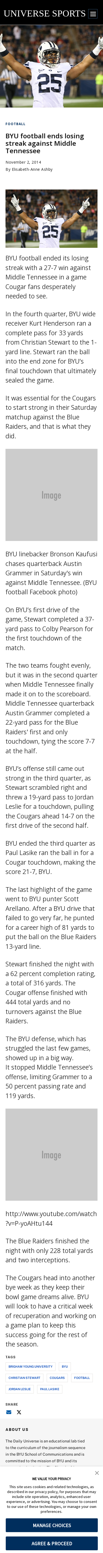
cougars (57, 1377)
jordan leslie (20, 1389)
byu (65, 1366)
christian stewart (24, 1377)
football (82, 1377)
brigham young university (30, 1366)
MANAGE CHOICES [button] (52, 1525)
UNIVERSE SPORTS (45, 13)
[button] (97, 1472)
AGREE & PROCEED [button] (52, 1543)
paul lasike (49, 1389)
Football (15, 124)
